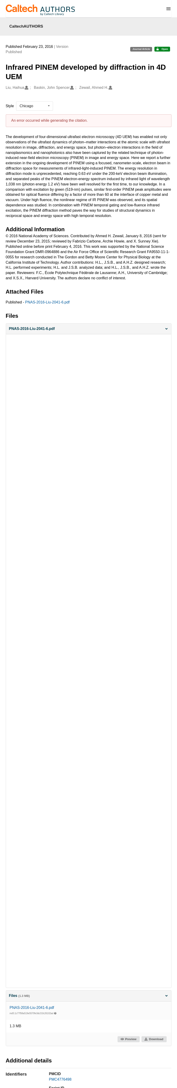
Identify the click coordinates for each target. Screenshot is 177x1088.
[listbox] (34, 106)
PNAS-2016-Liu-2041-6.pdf (47, 302)
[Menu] (168, 8)
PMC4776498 (60, 1079)
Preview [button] (128, 1039)
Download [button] (153, 1039)
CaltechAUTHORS (26, 26)
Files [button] (88, 996)
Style (10, 106)
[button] (88, 328)
